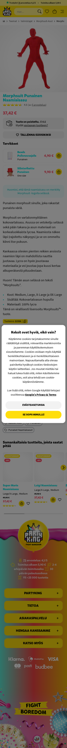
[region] (33, 374)
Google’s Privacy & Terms (40, 394)
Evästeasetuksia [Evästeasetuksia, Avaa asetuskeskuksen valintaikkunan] (33, 405)
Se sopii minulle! (33, 414)
